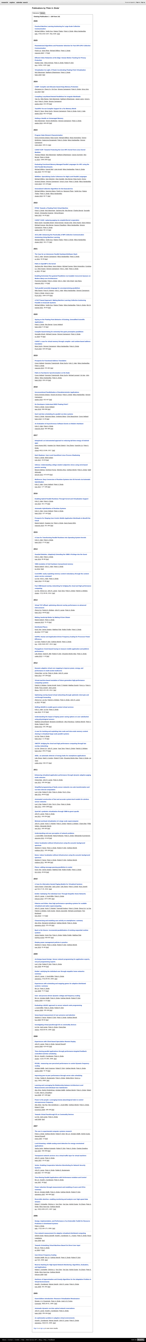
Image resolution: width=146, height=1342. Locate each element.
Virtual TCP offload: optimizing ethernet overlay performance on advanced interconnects (60, 606)
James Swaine (47, 629)
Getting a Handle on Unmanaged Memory (49, 118)
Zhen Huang (77, 222)
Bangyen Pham (69, 191)
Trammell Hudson (62, 908)
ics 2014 (37, 569)
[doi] (58, 34)
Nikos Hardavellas (80, 31)
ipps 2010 (38, 916)
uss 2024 (38, 92)
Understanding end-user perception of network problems (54, 833)
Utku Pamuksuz (69, 722)
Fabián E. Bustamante (47, 1078)
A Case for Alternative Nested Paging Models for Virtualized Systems (58, 884)
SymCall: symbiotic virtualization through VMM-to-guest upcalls (57, 811)
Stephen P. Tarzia (40, 848)
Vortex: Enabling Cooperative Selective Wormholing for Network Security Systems (60, 1166)
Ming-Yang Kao (44, 1206)
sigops (37, 1029)
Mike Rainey (44, 99)
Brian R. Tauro (39, 111)
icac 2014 (38, 559)
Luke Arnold (58, 169)
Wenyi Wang (48, 266)
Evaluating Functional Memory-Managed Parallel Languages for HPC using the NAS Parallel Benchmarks (62, 166)
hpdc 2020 (38, 327)
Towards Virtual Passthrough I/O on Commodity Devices (54, 1114)
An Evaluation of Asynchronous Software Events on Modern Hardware (59, 423)
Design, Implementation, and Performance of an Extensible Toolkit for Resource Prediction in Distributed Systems (62, 1222)
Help (22, 1340)
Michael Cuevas (40, 225)
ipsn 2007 (38, 1151)
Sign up (143, 2)
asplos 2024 (39, 104)
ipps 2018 (38, 409)
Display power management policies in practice (51, 942)
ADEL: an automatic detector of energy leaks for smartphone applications (60, 755)
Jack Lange (52, 688)
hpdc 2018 (38, 419)
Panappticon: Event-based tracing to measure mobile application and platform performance (62, 650)
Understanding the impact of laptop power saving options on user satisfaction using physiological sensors (62, 718)
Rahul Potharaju (58, 835)
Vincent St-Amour (56, 394)
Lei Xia (37, 578)
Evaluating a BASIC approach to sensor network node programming (58, 1005)
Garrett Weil (49, 169)
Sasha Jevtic (39, 1148)
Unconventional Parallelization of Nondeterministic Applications (57, 392)
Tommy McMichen (51, 121)
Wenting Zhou (61, 470)
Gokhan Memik (72, 470)
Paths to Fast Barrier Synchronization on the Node (52, 373)
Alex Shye (38, 923)
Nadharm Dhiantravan (53, 72)
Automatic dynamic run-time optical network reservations (55, 1308)
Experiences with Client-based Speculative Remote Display (55, 1041)
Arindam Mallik (44, 998)
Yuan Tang (61, 591)
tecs (36, 65)
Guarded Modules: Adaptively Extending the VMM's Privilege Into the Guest (61, 554)
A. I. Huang (72, 1235)
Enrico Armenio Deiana (42, 138)
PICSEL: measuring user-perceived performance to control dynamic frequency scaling (62, 1065)
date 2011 (38, 794)
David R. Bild (47, 654)
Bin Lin (37, 988)
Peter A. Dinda (68, 31)
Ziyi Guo (54, 89)
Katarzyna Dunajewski (49, 140)
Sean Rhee (45, 50)
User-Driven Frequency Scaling (45, 1255)
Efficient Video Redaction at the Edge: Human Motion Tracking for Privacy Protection (60, 59)
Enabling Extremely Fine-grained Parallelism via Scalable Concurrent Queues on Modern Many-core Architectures (62, 277)
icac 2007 (38, 1182)
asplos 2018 (39, 399)
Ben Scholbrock (53, 1105)
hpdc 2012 (38, 675)
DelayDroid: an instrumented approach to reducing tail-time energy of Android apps (62, 442)
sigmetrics (38, 979)
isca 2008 (38, 1095)
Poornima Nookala (41, 281)
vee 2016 (38, 504)
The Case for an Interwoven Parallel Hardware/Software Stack (56, 254)
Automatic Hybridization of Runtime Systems (50, 508)
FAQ (44, 1340)
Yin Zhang (82, 1204)
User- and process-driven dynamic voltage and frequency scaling (57, 996)
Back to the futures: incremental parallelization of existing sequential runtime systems (61, 931)
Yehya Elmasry (59, 213)
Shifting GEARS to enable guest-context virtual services (54, 707)
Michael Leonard (74, 375)
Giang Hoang (39, 886)
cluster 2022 (39, 242)
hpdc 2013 (38, 612)
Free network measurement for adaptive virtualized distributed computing (60, 1233)
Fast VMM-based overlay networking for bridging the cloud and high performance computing (63, 587)
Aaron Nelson (86, 222)
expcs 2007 (38, 1138)
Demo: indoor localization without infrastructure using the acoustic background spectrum (62, 856)
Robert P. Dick (69, 63)
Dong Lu (77, 1078)
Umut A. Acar (64, 181)
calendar (19, 2)
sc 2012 (37, 702)
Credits (17, 1340)
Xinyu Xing (85, 89)
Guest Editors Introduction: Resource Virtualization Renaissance (57, 1298)
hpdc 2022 (38, 215)
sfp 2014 (37, 632)
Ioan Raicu (78, 281)
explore (12, 2)
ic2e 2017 (38, 460)
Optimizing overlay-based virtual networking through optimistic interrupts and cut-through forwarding (62, 696)
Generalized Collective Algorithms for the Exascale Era (54, 189)
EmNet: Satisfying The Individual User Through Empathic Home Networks (60, 894)
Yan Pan (45, 1105)
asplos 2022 (39, 230)
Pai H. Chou (66, 792)
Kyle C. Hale (81, 111)
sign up (42, 1328)
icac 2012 (38, 712)
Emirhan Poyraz (51, 470)
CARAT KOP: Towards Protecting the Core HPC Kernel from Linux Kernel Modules (60, 151)
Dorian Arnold (51, 685)
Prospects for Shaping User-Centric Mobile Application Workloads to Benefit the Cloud (62, 519)
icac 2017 (38, 487)
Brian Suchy (49, 111)
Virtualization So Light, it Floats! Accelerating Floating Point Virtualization (60, 70)
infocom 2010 (39, 899)
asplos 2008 (39, 1071)
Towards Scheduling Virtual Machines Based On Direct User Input (57, 1245)
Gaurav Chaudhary (60, 225)
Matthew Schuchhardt (42, 722)
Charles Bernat (78, 210)
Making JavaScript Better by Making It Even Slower (52, 617)
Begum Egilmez (40, 470)
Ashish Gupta (85, 1134)
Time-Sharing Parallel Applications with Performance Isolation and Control (60, 1177)
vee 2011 (38, 816)
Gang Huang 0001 (41, 445)
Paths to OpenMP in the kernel (45, 264)
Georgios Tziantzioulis (52, 363)
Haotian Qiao (39, 63)
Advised (42, 13)
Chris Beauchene (72, 416)
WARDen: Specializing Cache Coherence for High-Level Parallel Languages (61, 176)
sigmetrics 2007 (40, 1194)
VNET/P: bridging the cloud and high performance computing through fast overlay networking (60, 745)
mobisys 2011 (39, 850)
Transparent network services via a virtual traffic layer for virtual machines (60, 1155)
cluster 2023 (39, 196)
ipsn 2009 (38, 966)
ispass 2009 (38, 1000)
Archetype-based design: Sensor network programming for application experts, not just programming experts (62, 960)
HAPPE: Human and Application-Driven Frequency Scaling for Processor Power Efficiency (62, 638)
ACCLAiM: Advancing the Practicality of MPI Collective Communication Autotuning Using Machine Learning (59, 236)
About (4, 1340)
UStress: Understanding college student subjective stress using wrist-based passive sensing (61, 466)
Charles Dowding (82, 1148)
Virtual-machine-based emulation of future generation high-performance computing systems (60, 682)
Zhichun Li (51, 1204)
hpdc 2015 (38, 542)
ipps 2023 (38, 172)
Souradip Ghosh (48, 222)
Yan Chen (59, 1204)
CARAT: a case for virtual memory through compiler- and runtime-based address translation (62, 343)
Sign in (138, 2)
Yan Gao (65, 1204)
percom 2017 (39, 474)
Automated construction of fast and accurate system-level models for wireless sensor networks (62, 800)
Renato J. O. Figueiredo (42, 1301)
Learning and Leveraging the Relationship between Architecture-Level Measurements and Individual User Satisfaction (59, 1086)
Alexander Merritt (45, 826)
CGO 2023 (38, 145)
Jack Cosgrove (50, 1068)
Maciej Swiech (61, 445)
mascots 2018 (39, 428)
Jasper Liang (79, 99)
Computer (38, 1303)
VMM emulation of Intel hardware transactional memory (54, 564)
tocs (36, 1080)
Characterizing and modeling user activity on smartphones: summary (59, 920)
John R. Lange (52, 591)
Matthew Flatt (56, 629)
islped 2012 (38, 726)
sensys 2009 (39, 1010)
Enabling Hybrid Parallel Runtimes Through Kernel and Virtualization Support (61, 499)
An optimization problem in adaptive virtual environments (55, 1318)
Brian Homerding (75, 138)
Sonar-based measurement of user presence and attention (55, 1015)
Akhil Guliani (49, 457)
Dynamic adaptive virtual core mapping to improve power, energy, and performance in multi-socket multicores (59, 669)
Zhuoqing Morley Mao (69, 654)
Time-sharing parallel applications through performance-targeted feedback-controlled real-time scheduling (61, 1052)
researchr (4, 2)
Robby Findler (66, 629)
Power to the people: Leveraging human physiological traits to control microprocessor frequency (59, 1101)
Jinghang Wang (61, 416)
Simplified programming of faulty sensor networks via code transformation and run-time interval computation (62, 788)
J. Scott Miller (39, 835)
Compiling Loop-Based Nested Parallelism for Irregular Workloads (58, 96)
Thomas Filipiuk (40, 155)
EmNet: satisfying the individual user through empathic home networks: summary (60, 973)
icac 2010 (38, 947)
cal (35, 889)
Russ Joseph (43, 688)
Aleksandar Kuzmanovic (82, 835)
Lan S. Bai (38, 792)
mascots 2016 (39, 525)
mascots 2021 (39, 283)
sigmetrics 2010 (40, 925)
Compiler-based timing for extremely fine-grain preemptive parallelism (59, 332)
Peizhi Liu (38, 50)
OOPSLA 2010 (39, 937)
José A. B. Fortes (66, 1301)
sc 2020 (37, 336)
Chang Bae (38, 673)
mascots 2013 (39, 622)
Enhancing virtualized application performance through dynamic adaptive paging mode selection (63, 776)
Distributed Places (41, 627)
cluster (37, 593)
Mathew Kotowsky (49, 1148)
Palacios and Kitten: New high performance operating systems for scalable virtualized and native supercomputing (61, 905)
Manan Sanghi (53, 1284)
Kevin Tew (38, 629)
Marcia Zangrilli (49, 1235)
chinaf (37, 450)
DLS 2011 (38, 872)
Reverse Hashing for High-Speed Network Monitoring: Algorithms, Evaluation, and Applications (62, 1266)
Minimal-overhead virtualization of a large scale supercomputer (56, 821)
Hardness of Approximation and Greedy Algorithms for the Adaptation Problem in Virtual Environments (63, 1281)
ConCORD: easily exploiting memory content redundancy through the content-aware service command (62, 575)
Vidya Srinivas (48, 63)
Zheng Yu (48, 89)
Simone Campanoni (64, 89)
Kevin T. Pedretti (62, 685)
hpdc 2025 (38, 75)
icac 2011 (38, 782)
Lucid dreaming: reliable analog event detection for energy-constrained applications (59, 1145)
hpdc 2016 (38, 513)
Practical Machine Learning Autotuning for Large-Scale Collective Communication (57, 28)
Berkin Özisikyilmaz (48, 1090)
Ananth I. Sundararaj (46, 1056)
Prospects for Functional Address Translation (50, 361)
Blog (40, 1340)
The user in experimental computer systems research (53, 1131)
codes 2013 (38, 656)
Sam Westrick (50, 179)
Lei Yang (37, 642)
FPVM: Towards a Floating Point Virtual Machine (51, 208)
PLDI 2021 (38, 295)
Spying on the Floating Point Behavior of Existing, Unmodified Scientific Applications (60, 321)
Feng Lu (82, 685)
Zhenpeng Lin (39, 89)
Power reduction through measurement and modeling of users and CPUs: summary (60, 1188)
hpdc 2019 (38, 380)
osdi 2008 (38, 1119)
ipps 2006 (38, 1240)
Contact (10, 1340)
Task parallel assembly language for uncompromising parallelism (57, 288)
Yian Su (37, 99)
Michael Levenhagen (75, 911)
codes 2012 (38, 763)
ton (36, 1209)
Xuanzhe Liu (79, 445)
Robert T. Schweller (41, 1204)
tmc (36, 644)
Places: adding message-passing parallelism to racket (53, 867)
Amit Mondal (48, 835)
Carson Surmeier (77, 155)
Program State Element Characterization (49, 135)
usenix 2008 (39, 1046)
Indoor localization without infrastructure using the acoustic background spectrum (60, 844)
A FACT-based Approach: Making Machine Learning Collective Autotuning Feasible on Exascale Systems (60, 301)
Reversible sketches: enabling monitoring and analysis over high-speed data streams (61, 1200)
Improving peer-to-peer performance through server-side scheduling (58, 1075)
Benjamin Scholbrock (56, 722)
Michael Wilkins (40, 31)
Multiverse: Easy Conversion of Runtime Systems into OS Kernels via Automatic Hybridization (62, 481)
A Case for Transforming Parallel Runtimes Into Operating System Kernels (60, 537)
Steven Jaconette (61, 911)
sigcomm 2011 (39, 838)
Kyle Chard (70, 281)
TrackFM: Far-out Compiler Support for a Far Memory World (55, 108)
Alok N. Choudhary (46, 1092)
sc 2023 (37, 159)
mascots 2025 (39, 53)
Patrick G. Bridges (81, 591)
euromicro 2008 (40, 1109)
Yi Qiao (37, 1078)
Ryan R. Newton (48, 290)
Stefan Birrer (70, 1078)
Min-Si (89, 305)
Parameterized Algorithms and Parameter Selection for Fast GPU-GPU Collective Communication (62, 47)
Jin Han (82, 375)
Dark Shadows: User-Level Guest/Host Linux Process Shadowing (57, 455)
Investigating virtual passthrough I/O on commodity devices (55, 1025)
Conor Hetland (58, 324)
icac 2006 (38, 1287)
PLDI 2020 (38, 349)
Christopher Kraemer (46, 213)
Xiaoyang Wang (50, 416)
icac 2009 (38, 991)
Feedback (51, 1340)
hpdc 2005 (38, 1313)
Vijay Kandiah (59, 179)
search (25, 2)
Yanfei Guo (49, 31)
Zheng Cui (43, 591)
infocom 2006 (39, 1274)
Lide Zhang (38, 654)
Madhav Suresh (73, 685)
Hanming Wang (51, 191)
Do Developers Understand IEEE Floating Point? (51, 404)
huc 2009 (38, 1020)
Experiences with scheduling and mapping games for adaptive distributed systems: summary (60, 985)
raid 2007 (38, 1172)
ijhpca (37, 690)
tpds (36, 34)
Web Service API (31, 1340)
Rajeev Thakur (58, 31)
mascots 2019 (39, 368)
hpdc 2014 (38, 581)
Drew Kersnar (59, 222)
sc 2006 (37, 1250)
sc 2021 (37, 259)
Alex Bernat (68, 179)
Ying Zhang (70, 445)
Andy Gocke (51, 911)
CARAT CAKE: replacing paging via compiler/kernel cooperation (57, 220)
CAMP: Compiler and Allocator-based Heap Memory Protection (56, 87)
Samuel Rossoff (60, 1044)
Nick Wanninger (40, 72)
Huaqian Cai (51, 445)
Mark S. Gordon (48, 758)
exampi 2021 (39, 307)
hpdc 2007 (38, 1160)
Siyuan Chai (68, 222)
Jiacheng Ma (60, 210)
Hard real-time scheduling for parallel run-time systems (54, 414)
